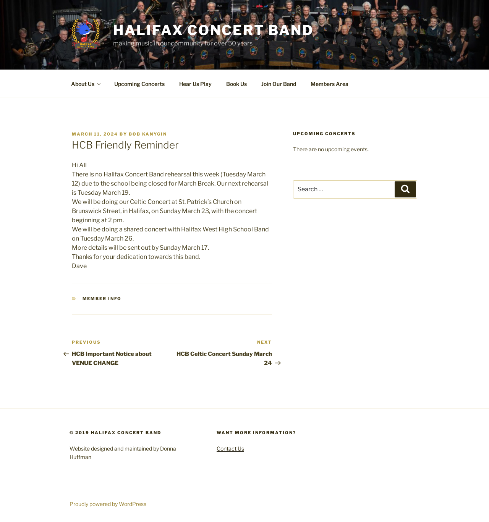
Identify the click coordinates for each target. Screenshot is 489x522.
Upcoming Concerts (139, 84)
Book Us (236, 84)
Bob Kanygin (148, 134)
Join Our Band (278, 84)
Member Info (102, 298)
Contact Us (230, 448)
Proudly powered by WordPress (108, 504)
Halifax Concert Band (213, 30)
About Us (86, 84)
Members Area (329, 84)
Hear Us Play (195, 84)
